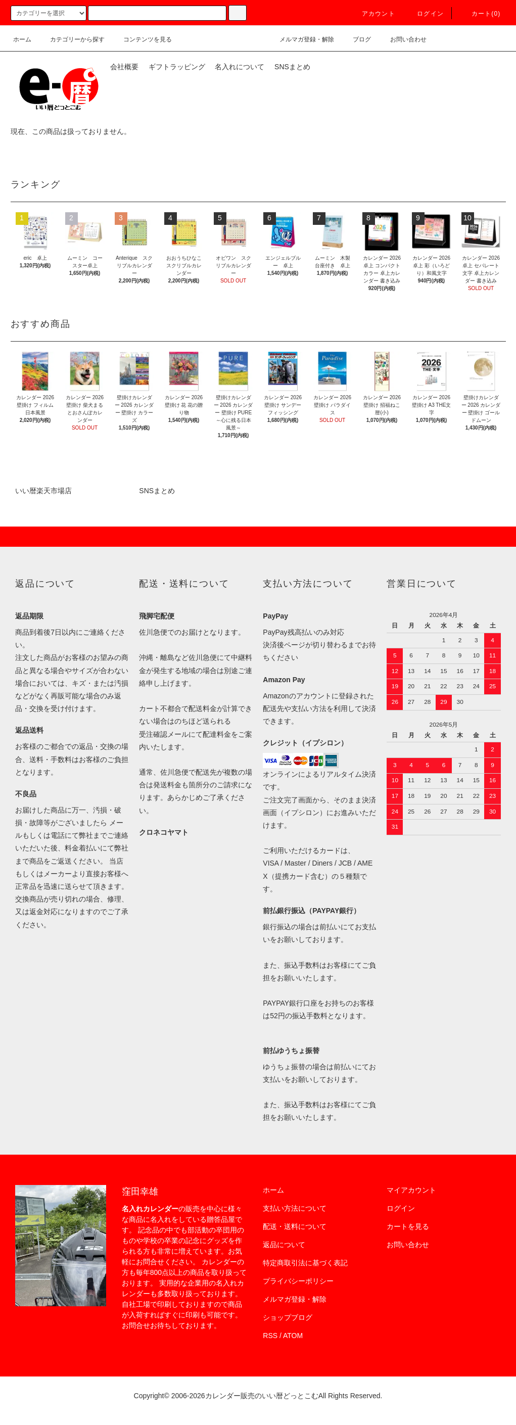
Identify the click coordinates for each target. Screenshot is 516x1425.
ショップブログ (287, 1317)
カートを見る (408, 1226)
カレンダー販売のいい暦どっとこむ (261, 1396)
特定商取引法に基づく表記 (305, 1263)
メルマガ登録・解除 (300, 39)
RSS (270, 1336)
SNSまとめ (292, 67)
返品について (284, 1245)
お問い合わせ (402, 39)
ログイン (424, 13)
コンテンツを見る (141, 39)
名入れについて (239, 67)
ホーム (22, 39)
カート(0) (480, 13)
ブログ (356, 39)
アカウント (372, 13)
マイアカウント (411, 1190)
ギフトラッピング (177, 67)
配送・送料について (294, 1226)
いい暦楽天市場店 (43, 491)
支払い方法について (294, 1208)
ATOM (293, 1336)
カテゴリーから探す (71, 39)
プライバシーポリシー (298, 1281)
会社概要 (124, 67)
